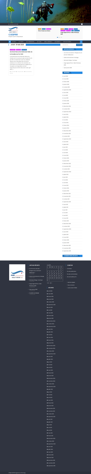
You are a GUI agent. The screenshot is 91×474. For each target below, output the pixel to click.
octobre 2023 (67, 136)
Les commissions (30, 41)
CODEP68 (13, 34)
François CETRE (20, 71)
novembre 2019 (67, 248)
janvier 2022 (66, 190)
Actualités (71, 29)
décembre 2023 (67, 130)
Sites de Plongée (67, 41)
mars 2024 (66, 122)
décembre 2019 (67, 245)
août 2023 (66, 141)
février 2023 (66, 158)
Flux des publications (71, 271)
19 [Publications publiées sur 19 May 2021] (52, 275)
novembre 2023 (67, 133)
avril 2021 (66, 215)
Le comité (21, 41)
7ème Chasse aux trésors (44, 30)
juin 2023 (66, 147)
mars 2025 (66, 98)
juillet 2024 (66, 117)
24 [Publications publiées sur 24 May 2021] (47, 278)
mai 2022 (66, 180)
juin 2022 (66, 177)
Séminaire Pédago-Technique (70, 60)
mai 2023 (66, 150)
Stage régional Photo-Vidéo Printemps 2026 (72, 64)
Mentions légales (71, 282)
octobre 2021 (66, 199)
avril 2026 (66, 76)
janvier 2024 (66, 128)
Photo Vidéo (77, 30)
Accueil (43, 29)
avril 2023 (66, 152)
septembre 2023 (67, 139)
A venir (39, 29)
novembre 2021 (67, 196)
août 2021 (66, 204)
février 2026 (66, 81)
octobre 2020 (67, 226)
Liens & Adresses (48, 41)
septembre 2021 (67, 201)
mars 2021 (66, 218)
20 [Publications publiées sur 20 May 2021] (54, 275)
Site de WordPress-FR (71, 276)
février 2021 (66, 221)
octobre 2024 (67, 109)
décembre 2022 (67, 163)
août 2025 (66, 92)
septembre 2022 (67, 171)
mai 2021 (66, 212)
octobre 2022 (67, 169)
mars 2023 (66, 155)
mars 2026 (66, 79)
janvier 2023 (66, 160)
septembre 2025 (67, 89)
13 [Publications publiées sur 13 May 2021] (54, 273)
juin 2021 (65, 210)
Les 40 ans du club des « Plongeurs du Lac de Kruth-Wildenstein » (73, 53)
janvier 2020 (66, 242)
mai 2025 (66, 95)
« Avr (48, 283)
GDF (72, 30)
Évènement (49, 29)
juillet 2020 (66, 234)
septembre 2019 (67, 251)
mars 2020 (66, 237)
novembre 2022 (67, 166)
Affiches (75, 29)
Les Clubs (39, 41)
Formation (68, 30)
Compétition (12, 49)
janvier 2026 (66, 84)
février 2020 (66, 240)
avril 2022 (66, 182)
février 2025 (66, 100)
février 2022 (66, 188)
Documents (57, 41)
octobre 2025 (67, 87)
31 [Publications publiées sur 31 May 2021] (47, 280)
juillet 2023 (66, 144)
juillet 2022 (66, 174)
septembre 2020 (67, 229)
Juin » (51, 283)
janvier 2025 (66, 103)
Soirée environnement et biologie (71, 57)
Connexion (69, 268)
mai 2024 (66, 119)
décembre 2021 (67, 193)
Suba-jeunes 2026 (68, 67)
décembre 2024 (67, 106)
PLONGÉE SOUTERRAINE (34, 293)
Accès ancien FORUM (72, 287)
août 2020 (66, 231)
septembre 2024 (67, 111)
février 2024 (66, 125)
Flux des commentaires (72, 274)
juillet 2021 (66, 207)
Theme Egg (23, 472)
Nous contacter (71, 285)
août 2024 (66, 114)
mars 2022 (66, 185)
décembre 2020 (67, 223)
